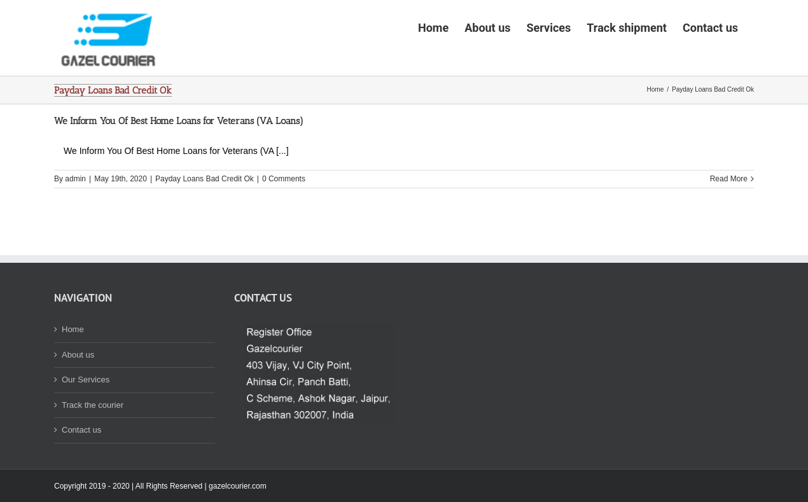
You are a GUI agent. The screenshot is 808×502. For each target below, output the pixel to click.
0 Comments (283, 218)
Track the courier (92, 444)
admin (75, 218)
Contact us (81, 469)
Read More (729, 218)
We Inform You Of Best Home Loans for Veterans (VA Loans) (178, 160)
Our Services (85, 419)
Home (73, 368)
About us (78, 394)
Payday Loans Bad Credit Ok (204, 218)
